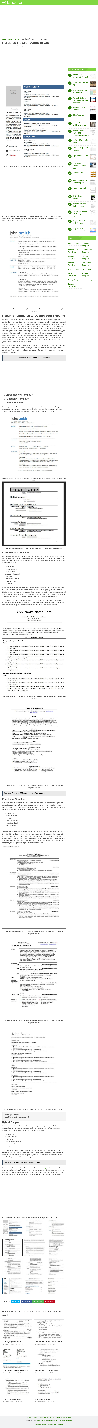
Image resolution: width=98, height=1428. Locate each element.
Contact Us (58, 1417)
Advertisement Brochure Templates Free (80, 165)
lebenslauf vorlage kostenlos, (43, 1424)
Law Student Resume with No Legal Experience (80, 214)
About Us (51, 1417)
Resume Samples (88, 280)
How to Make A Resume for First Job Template (50, 1342)
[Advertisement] (49, 22)
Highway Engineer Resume (12, 1342)
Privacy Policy (67, 1417)
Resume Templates (9, 46)
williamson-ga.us (42, 1168)
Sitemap (29, 1417)
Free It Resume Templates (12, 1399)
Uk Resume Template (42, 1399)
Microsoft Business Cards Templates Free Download (80, 100)
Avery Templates (74, 243)
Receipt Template (74, 280)
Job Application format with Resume (47, 1370)
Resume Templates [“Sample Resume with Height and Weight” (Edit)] (66, 1420)
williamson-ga (12, 3)
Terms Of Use (44, 1417)
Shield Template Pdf (80, 115)
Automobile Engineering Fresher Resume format (19, 1370)
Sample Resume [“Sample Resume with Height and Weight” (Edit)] (53, 1420)
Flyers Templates (88, 269)
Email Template (74, 269)
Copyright (35, 1417)
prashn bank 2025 (57, 1424)
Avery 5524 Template (80, 188)
